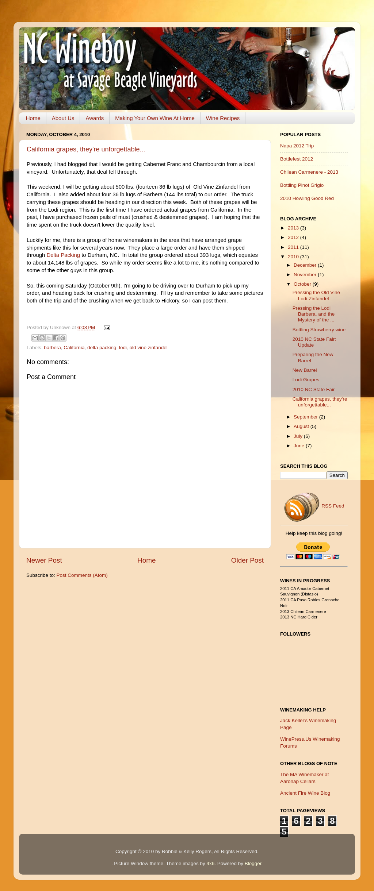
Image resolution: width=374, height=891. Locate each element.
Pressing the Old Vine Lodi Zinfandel (316, 295)
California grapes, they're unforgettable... (86, 149)
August (302, 426)
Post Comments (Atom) (82, 575)
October (303, 284)
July (299, 436)
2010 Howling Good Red (307, 198)
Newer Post (44, 560)
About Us (63, 118)
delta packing (102, 347)
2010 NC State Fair (314, 389)
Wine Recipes (223, 118)
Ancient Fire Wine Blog (305, 793)
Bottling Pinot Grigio (302, 185)
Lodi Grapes (306, 379)
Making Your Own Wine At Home (155, 118)
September (306, 417)
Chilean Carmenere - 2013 (309, 172)
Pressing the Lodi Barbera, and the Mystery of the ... (314, 314)
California (74, 347)
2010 (294, 256)
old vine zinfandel (149, 347)
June (300, 445)
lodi (123, 347)
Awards (94, 118)
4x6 (210, 863)
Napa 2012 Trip (297, 145)
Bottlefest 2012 (296, 159)
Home (33, 118)
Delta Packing (63, 255)
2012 (294, 237)
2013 (294, 228)
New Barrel (305, 370)
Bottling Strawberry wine (319, 329)
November (306, 274)
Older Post (247, 560)
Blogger (253, 863)
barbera (52, 347)
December (306, 265)
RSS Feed (313, 506)
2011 (294, 247)
